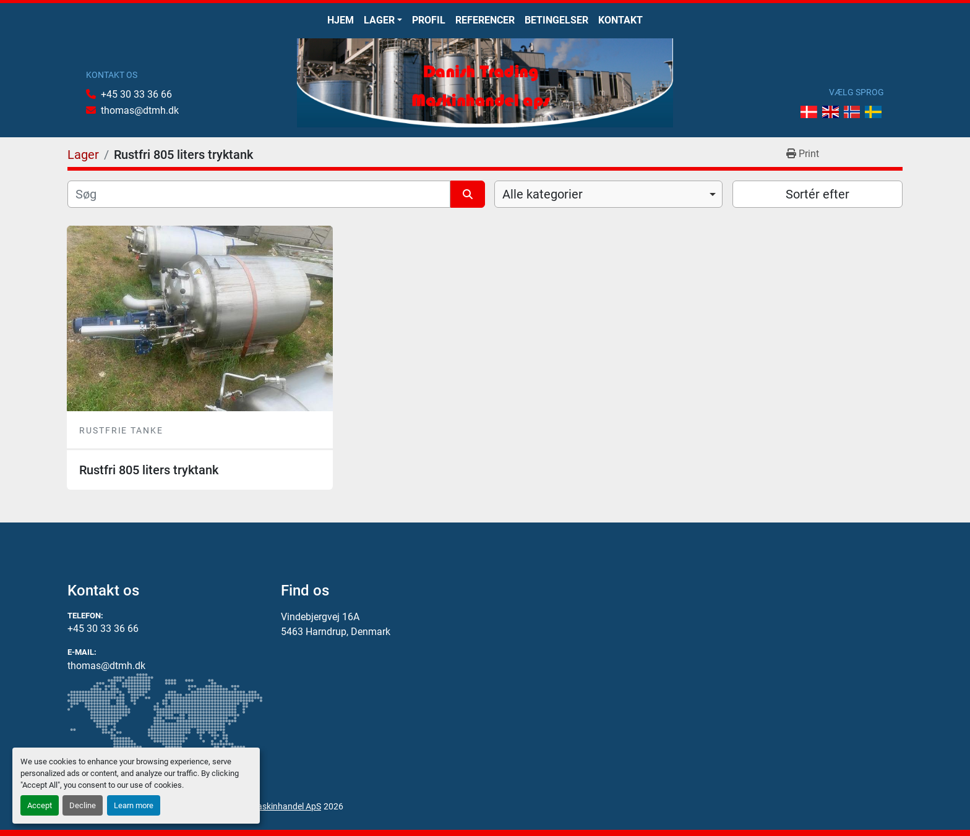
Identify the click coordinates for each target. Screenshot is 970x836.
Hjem (340, 20)
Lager (379, 20)
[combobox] (608, 194)
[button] (383, 20)
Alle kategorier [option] (542, 194)
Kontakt (620, 20)
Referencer (485, 20)
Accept (39, 805)
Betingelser (556, 20)
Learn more (133, 805)
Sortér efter (817, 194)
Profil (428, 20)
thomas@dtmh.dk (140, 110)
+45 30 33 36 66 (136, 94)
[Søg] (258, 194)
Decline (82, 805)
